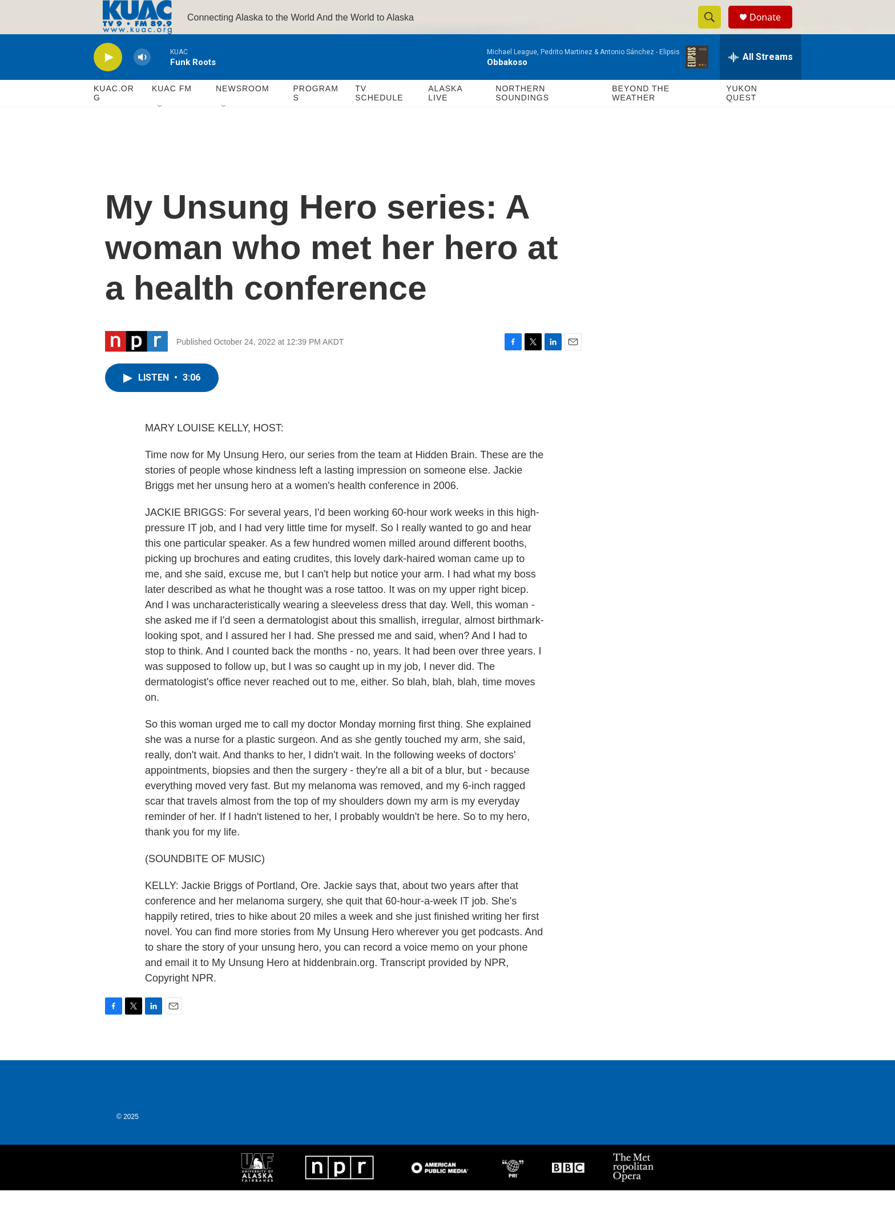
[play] (108, 83)
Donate (772, 30)
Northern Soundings (522, 119)
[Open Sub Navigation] (160, 132)
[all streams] (760, 83)
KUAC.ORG (114, 119)
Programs (315, 119)
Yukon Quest (741, 119)
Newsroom (242, 114)
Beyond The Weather (641, 119)
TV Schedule (379, 119)
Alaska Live (445, 119)
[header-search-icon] (714, 30)
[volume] (142, 83)
